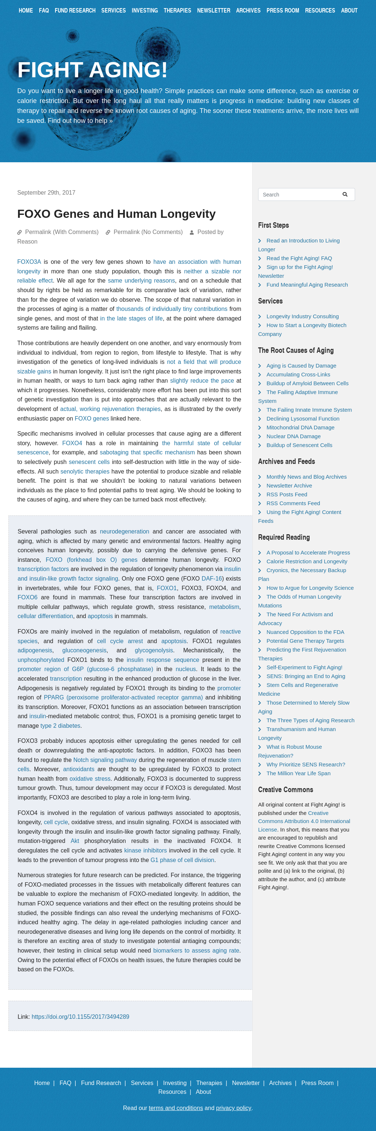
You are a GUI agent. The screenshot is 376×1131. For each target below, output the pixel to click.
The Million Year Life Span (298, 773)
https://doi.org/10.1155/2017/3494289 (80, 1017)
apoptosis (100, 616)
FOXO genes (92, 418)
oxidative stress (90, 779)
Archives (248, 10)
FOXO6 (27, 597)
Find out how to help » (80, 120)
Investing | (179, 1083)
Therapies (177, 10)
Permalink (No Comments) (147, 232)
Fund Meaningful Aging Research (307, 284)
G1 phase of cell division (182, 860)
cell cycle (56, 822)
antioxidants (78, 769)
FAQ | (69, 1083)
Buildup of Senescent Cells (299, 445)
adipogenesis (35, 650)
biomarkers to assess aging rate (196, 950)
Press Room (283, 10)
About (349, 10)
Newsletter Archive (289, 485)
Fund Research (75, 10)
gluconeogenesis (84, 650)
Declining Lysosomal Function (303, 418)
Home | (46, 1083)
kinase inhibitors (145, 850)
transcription (66, 679)
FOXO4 (72, 443)
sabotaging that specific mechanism (147, 452)
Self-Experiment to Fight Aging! (305, 667)
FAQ (44, 10)
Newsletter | (250, 1083)
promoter (229, 688)
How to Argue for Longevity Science (310, 588)
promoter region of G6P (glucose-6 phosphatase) (85, 669)
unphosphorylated (41, 660)
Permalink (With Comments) (61, 232)
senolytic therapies (85, 471)
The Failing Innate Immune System (309, 410)
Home (26, 10)
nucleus (186, 669)
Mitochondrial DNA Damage (301, 427)
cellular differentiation (45, 616)
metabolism (224, 607)
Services (113, 10)
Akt (74, 841)
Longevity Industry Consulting (303, 316)
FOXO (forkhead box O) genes (92, 560)
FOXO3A (29, 262)
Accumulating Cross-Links (298, 374)
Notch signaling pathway (105, 760)
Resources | (176, 1092)
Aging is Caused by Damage (301, 365)
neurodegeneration (124, 531)
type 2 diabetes (60, 726)
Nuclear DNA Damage (294, 436)
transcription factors (43, 569)
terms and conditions (176, 1108)
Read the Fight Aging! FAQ (299, 258)
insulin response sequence (163, 660)
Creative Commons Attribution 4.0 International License (304, 821)
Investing (145, 10)
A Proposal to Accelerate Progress (308, 552)
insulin (37, 716)
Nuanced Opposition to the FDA (305, 632)
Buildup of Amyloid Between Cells (307, 383)
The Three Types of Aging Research (311, 720)
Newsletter (213, 10)
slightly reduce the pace (202, 380)
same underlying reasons (141, 280)
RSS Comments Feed (293, 503)
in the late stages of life (131, 318)
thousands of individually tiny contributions (172, 309)
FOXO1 (167, 588)
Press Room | (321, 1083)
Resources (320, 10)
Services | (146, 1083)
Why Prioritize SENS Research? (306, 764)
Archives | (284, 1083)
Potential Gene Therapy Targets (305, 641)
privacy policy (234, 1108)
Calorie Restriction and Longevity (307, 561)
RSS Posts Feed (287, 494)
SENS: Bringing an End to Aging (306, 676)
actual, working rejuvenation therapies (110, 409)
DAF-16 (212, 578)
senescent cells (89, 462)
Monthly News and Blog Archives (307, 477)
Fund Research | (105, 1083)
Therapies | (213, 1083)
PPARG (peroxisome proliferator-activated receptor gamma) (123, 697)
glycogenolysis (154, 650)
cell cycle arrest (120, 641)
